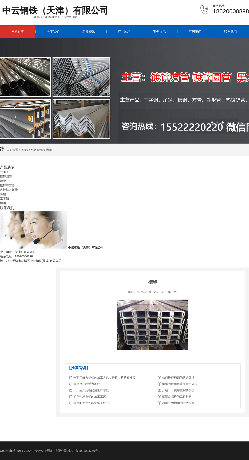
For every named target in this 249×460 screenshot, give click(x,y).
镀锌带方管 (7, 185)
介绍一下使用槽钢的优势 (178, 390)
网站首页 (17, 31)
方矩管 (4, 172)
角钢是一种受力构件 (86, 384)
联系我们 (230, 31)
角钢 (3, 194)
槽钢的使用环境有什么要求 (180, 384)
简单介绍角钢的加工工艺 (89, 396)
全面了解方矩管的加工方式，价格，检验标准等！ (105, 377)
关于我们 (53, 31)
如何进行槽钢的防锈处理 (178, 377)
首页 (24, 150)
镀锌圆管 (6, 176)
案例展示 (159, 31)
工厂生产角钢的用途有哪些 (91, 390)
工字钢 (4, 198)
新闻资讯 (88, 31)
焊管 (3, 181)
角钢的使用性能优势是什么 (91, 403)
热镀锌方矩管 (9, 189)
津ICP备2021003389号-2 (84, 450)
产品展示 (124, 31)
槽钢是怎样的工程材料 (177, 396)
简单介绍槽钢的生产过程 (178, 403)
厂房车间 (195, 31)
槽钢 (49, 150)
